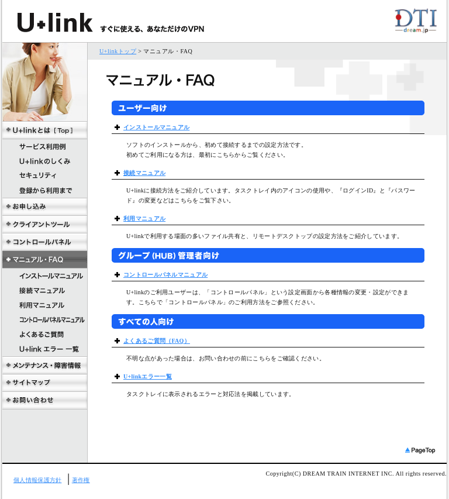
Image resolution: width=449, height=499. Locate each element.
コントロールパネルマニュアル (165, 274)
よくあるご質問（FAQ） (156, 341)
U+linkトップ (117, 51)
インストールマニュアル (156, 127)
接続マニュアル (144, 173)
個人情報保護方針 (37, 480)
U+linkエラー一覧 (147, 376)
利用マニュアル (144, 218)
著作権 (81, 480)
